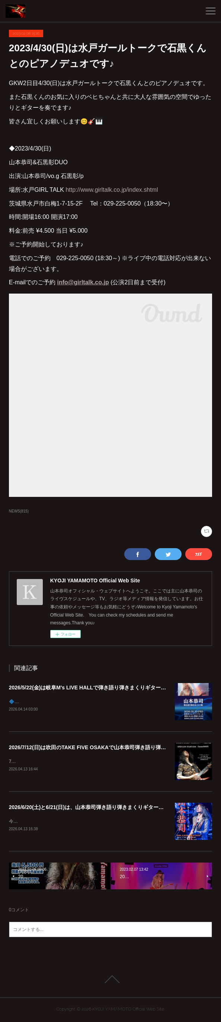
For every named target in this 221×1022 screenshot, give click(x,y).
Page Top (110, 981)
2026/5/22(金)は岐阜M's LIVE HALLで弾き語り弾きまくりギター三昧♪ (91, 688)
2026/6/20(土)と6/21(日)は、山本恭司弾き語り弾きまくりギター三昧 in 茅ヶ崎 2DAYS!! (111, 808)
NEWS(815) (19, 511)
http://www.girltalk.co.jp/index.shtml (111, 190)
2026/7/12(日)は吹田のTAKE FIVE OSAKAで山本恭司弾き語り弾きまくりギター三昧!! (110, 748)
